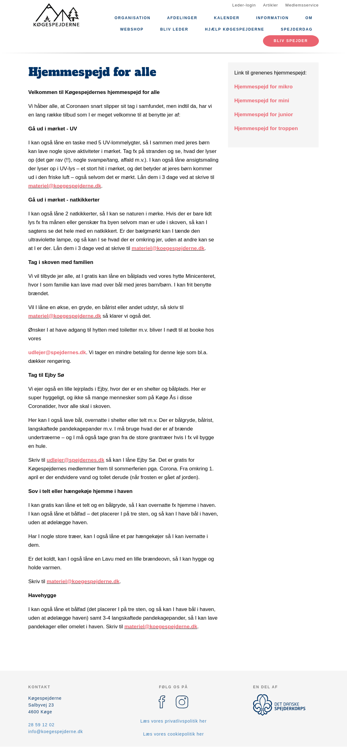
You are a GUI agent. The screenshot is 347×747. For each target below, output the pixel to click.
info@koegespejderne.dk (55, 731)
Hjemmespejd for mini (261, 101)
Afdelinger (182, 18)
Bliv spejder (291, 41)
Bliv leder (174, 29)
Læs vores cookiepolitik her (173, 734)
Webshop (132, 29)
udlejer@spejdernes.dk (57, 352)
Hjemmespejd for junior (263, 114)
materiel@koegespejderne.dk (64, 186)
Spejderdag (297, 29)
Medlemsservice (302, 5)
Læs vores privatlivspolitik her (173, 721)
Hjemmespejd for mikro (263, 87)
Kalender (226, 18)
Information (272, 18)
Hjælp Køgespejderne (234, 29)
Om (308, 18)
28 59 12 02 (41, 724)
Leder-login (244, 5)
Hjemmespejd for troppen (266, 128)
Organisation (132, 18)
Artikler (270, 5)
